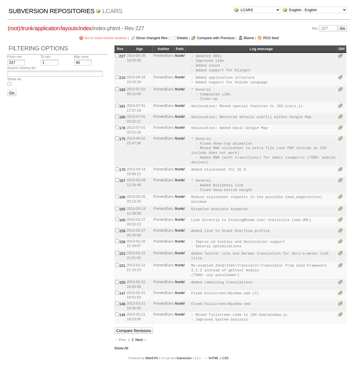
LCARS (112, 11)
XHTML (213, 358)
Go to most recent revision (105, 38)
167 (122, 180)
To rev (45, 57)
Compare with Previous (215, 38)
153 (122, 253)
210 (122, 78)
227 (122, 56)
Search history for (21, 68)
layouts (69, 28)
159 (122, 231)
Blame (249, 38)
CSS (225, 358)
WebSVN (151, 358)
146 (122, 304)
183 (122, 90)
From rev (14, 57)
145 (122, 315)
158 (122, 242)
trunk (27, 28)
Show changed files (152, 38)
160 (122, 220)
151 (122, 266)
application (47, 28)
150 (122, 282)
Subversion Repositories (52, 11)
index (85, 28)
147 (122, 293)
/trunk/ (180, 55)
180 (122, 117)
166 (122, 197)
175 (122, 139)
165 (122, 209)
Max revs (81, 57)
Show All (14, 79)
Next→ (140, 340)
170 (122, 170)
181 (122, 106)
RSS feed (271, 38)
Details (182, 38)
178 (122, 128)
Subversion (184, 358)
